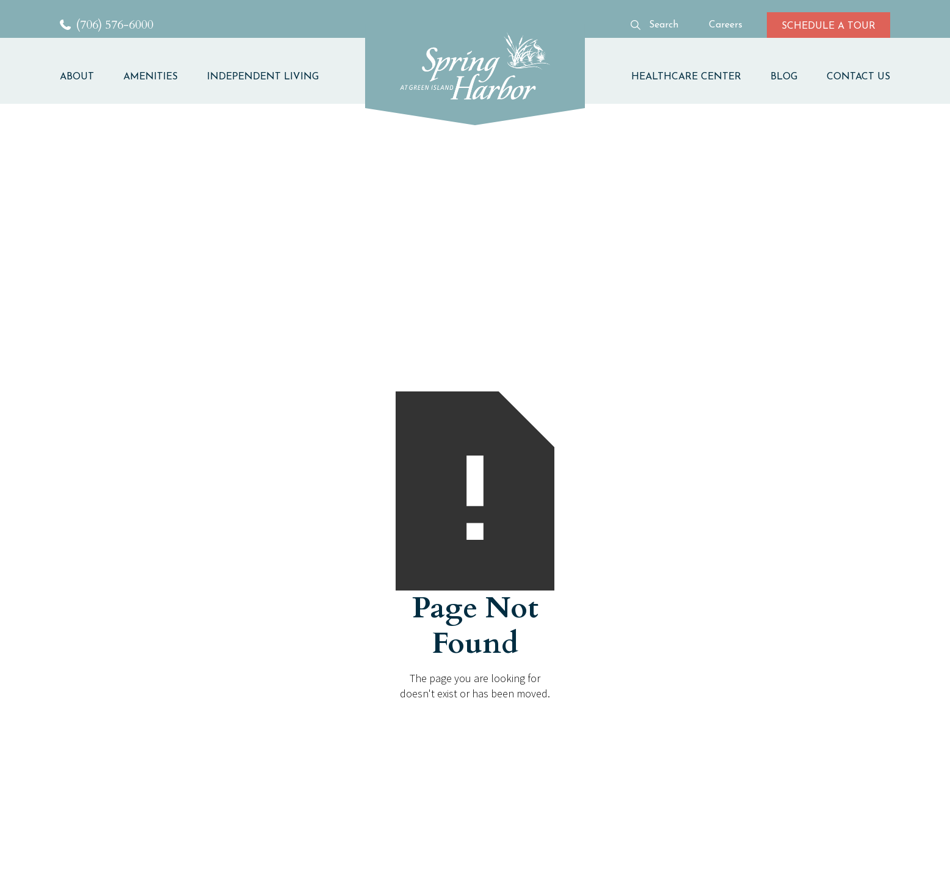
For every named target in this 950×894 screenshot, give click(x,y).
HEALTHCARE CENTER (686, 77)
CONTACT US (858, 77)
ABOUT (77, 77)
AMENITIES (150, 77)
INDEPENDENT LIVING (263, 77)
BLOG (784, 77)
